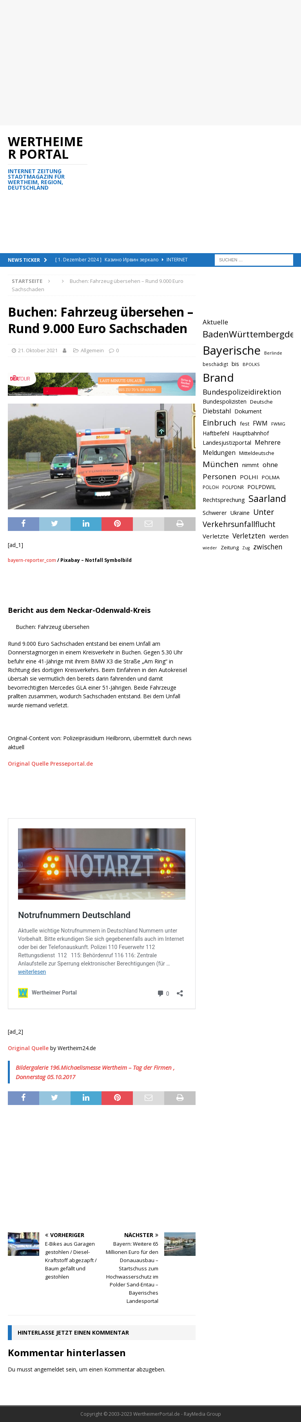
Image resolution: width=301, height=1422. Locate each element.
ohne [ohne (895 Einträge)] (270, 464)
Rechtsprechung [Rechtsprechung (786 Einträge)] (224, 500)
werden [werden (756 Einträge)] (278, 536)
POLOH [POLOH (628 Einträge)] (211, 487)
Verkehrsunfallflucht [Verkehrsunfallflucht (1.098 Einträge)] (239, 524)
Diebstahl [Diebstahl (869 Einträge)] (217, 411)
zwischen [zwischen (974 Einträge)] (268, 546)
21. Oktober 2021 (38, 350)
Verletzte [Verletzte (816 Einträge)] (216, 536)
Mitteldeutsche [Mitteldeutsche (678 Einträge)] (256, 452)
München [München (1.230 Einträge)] (221, 463)
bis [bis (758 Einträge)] (235, 364)
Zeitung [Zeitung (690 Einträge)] (230, 547)
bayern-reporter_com (32, 560)
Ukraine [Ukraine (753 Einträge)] (240, 512)
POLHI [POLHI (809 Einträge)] (249, 477)
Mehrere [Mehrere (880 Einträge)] (268, 442)
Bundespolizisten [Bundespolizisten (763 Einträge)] (225, 401)
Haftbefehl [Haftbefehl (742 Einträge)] (216, 433)
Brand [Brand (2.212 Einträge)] (218, 377)
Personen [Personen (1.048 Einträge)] (219, 476)
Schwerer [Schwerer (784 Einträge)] (215, 512)
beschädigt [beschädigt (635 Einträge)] (215, 364)
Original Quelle (28, 1048)
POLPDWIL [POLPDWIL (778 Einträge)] (261, 487)
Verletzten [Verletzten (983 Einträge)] (249, 535)
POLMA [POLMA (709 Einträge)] (270, 477)
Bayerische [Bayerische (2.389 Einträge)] (232, 350)
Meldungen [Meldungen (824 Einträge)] (219, 452)
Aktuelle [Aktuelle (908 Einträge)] (215, 321)
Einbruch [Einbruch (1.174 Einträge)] (219, 422)
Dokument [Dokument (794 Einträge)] (248, 411)
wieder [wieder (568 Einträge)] (210, 548)
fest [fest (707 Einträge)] (244, 423)
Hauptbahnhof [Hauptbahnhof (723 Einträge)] (251, 433)
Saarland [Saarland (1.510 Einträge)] (267, 498)
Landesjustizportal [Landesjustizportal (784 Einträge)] (227, 442)
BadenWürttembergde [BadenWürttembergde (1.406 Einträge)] (249, 334)
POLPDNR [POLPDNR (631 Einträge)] (233, 487)
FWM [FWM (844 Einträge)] (260, 423)
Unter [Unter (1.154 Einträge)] (263, 512)
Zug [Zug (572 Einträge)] (246, 548)
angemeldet (49, 1369)
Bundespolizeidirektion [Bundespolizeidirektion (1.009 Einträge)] (242, 392)
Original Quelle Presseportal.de (50, 763)
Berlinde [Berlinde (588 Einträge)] (273, 353)
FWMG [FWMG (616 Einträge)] (278, 424)
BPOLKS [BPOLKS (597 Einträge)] (251, 364)
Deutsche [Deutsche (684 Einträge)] (261, 401)
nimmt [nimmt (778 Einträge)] (250, 465)
